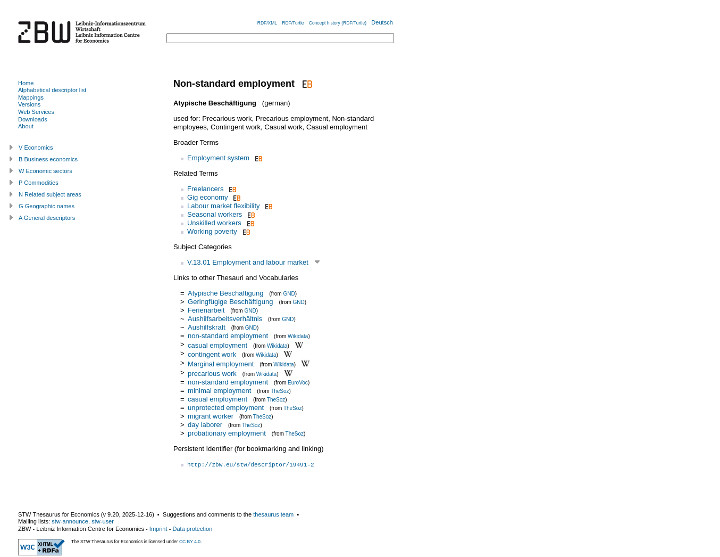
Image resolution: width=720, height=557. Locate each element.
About (26, 126)
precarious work (212, 374)
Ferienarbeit (206, 310)
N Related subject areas (50, 194)
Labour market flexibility (223, 206)
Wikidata (298, 336)
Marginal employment (221, 364)
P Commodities (38, 182)
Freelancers (205, 189)
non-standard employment (228, 336)
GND (289, 294)
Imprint (158, 529)
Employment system (218, 158)
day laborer (205, 425)
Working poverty (212, 231)
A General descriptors (47, 218)
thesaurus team (273, 514)
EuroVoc (298, 383)
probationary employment (227, 433)
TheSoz (280, 391)
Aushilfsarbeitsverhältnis (225, 319)
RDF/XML (267, 23)
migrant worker (210, 416)
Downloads (32, 119)
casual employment (217, 345)
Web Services (36, 112)
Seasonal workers (214, 214)
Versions (29, 104)
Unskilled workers (214, 223)
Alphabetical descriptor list (52, 90)
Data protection (192, 529)
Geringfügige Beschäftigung (230, 302)
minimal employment (219, 391)
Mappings (31, 97)
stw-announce (70, 521)
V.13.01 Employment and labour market (247, 262)
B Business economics (48, 159)
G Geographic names (46, 206)
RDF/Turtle (293, 23)
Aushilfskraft (206, 327)
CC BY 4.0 (189, 541)
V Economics (36, 147)
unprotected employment (226, 408)
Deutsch (382, 22)
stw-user (102, 521)
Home (26, 83)
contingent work (212, 354)
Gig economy (207, 197)
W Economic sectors (45, 171)
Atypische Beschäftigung (225, 293)
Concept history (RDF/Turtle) (337, 23)
